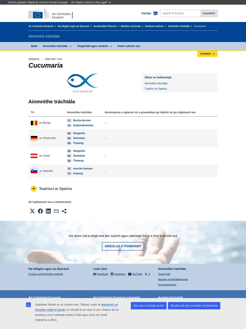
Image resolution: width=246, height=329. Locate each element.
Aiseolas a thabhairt (123, 246)
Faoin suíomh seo (129, 46)
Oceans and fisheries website (45, 274)
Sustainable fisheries (105, 26)
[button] (32, 211)
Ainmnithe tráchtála (179, 26)
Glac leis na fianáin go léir (148, 305)
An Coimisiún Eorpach (40, 26)
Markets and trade (131, 26)
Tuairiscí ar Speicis (155, 88)
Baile (34, 46)
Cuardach (209, 13)
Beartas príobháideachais (173, 279)
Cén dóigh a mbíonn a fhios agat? (91, 2)
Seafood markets (154, 26)
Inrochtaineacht (167, 284)
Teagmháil (164, 274)
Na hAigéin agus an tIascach (73, 26)
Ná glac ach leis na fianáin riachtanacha (194, 305)
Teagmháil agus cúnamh (92, 46)
